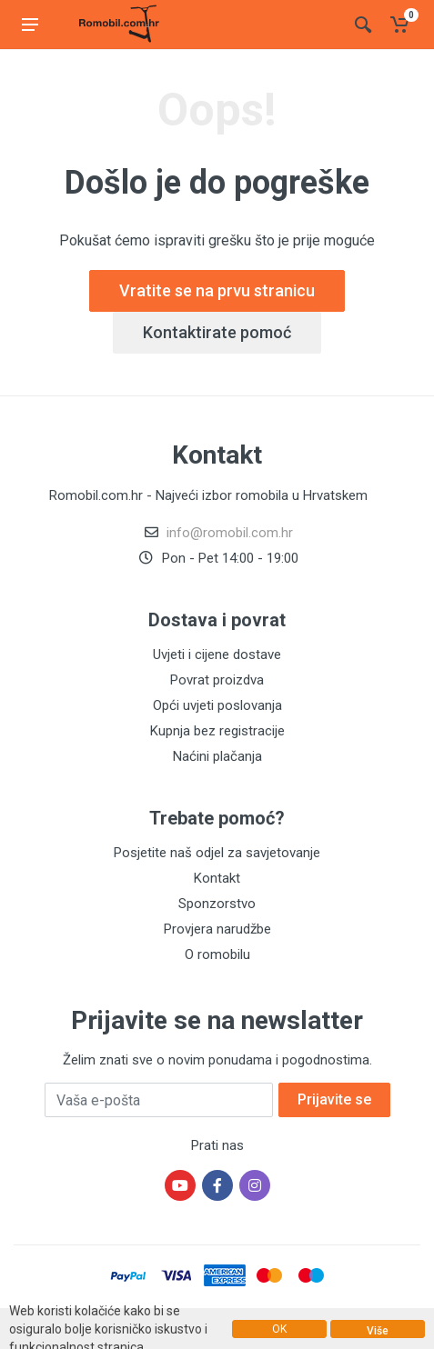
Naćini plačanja (217, 756)
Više (378, 1330)
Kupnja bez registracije (217, 731)
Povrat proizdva (217, 680)
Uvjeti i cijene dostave (217, 654)
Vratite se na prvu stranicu (217, 290)
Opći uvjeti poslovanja (217, 705)
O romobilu (217, 954)
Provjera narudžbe (217, 929)
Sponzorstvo (217, 903)
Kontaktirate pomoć (217, 332)
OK (279, 1329)
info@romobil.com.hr (230, 533)
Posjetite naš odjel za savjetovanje (217, 852)
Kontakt (217, 878)
